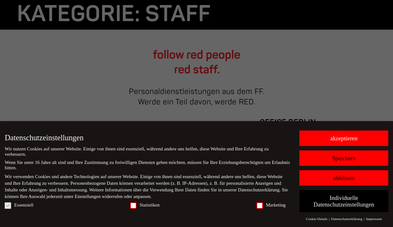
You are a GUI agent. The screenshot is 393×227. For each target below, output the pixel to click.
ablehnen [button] (344, 178)
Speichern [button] (344, 158)
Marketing (271, 205)
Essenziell (19, 205)
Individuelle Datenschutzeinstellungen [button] (344, 201)
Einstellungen (88, 196)
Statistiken (144, 205)
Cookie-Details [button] (317, 219)
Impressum (374, 219)
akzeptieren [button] (343, 138)
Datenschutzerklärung (259, 189)
